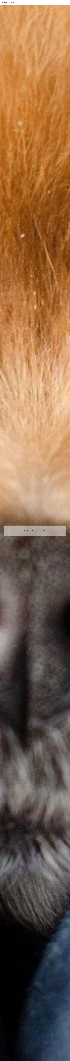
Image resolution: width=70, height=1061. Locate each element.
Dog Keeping (8, 2)
